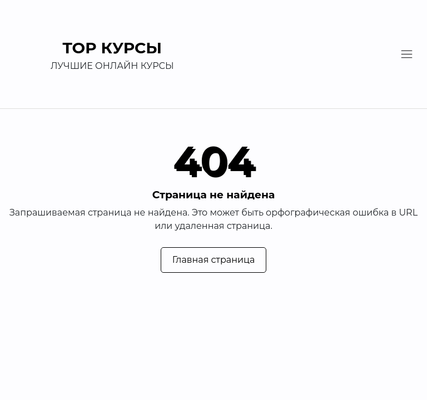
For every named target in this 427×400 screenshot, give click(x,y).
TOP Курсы (112, 47)
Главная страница (213, 259)
